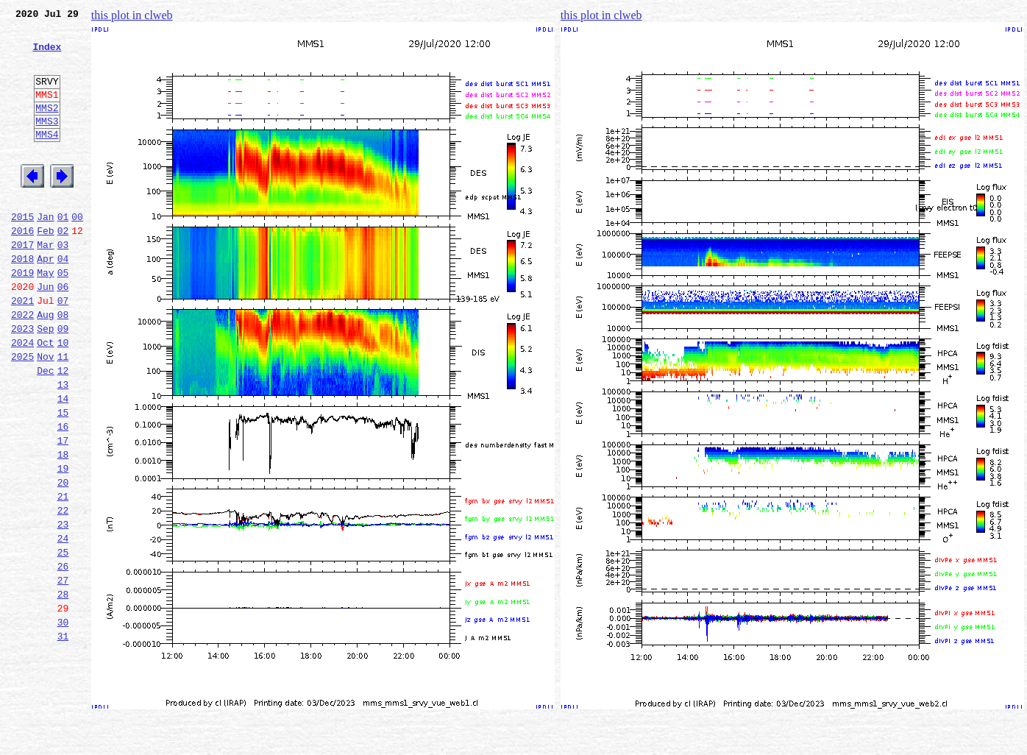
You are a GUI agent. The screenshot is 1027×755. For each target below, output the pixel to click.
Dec (45, 429)
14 (63, 462)
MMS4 (46, 158)
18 (63, 527)
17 (63, 510)
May (45, 316)
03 (63, 284)
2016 (22, 267)
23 (63, 607)
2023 (22, 381)
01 (63, 251)
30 (63, 721)
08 (63, 365)
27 (63, 672)
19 (63, 543)
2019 (22, 316)
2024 (22, 397)
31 (63, 737)
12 (63, 429)
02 (63, 267)
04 (63, 300)
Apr (45, 300)
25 (63, 640)
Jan (45, 251)
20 (63, 559)
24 (63, 624)
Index (46, 55)
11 (63, 413)
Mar (45, 284)
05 (63, 316)
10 (63, 397)
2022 (22, 365)
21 (63, 575)
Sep (45, 381)
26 (63, 656)
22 (63, 591)
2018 (22, 300)
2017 (22, 284)
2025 (22, 413)
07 (63, 348)
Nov (45, 413)
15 (63, 478)
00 (77, 251)
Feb (45, 267)
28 (63, 688)
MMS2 (46, 127)
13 (63, 446)
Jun (45, 332)
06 (63, 332)
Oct (45, 397)
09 (63, 381)
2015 (22, 251)
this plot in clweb (132, 15)
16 (63, 494)
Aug (45, 365)
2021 (22, 348)
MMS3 (46, 142)
